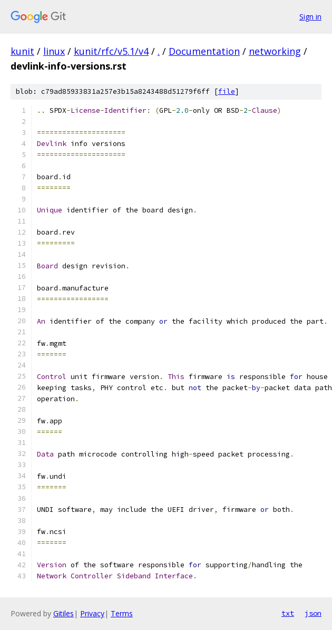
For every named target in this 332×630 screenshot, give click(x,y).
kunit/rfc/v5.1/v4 (111, 51)
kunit (22, 51)
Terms (122, 613)
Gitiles (63, 613)
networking (275, 51)
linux (54, 51)
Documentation (204, 51)
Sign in (310, 17)
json (313, 613)
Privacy (92, 613)
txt (287, 613)
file (226, 91)
